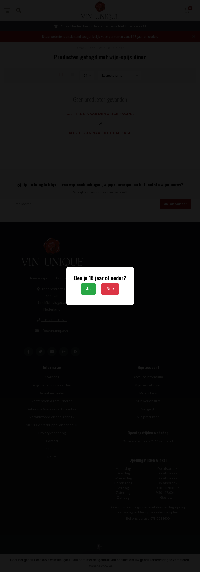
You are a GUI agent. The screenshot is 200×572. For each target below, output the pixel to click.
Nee (110, 289)
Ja (88, 289)
